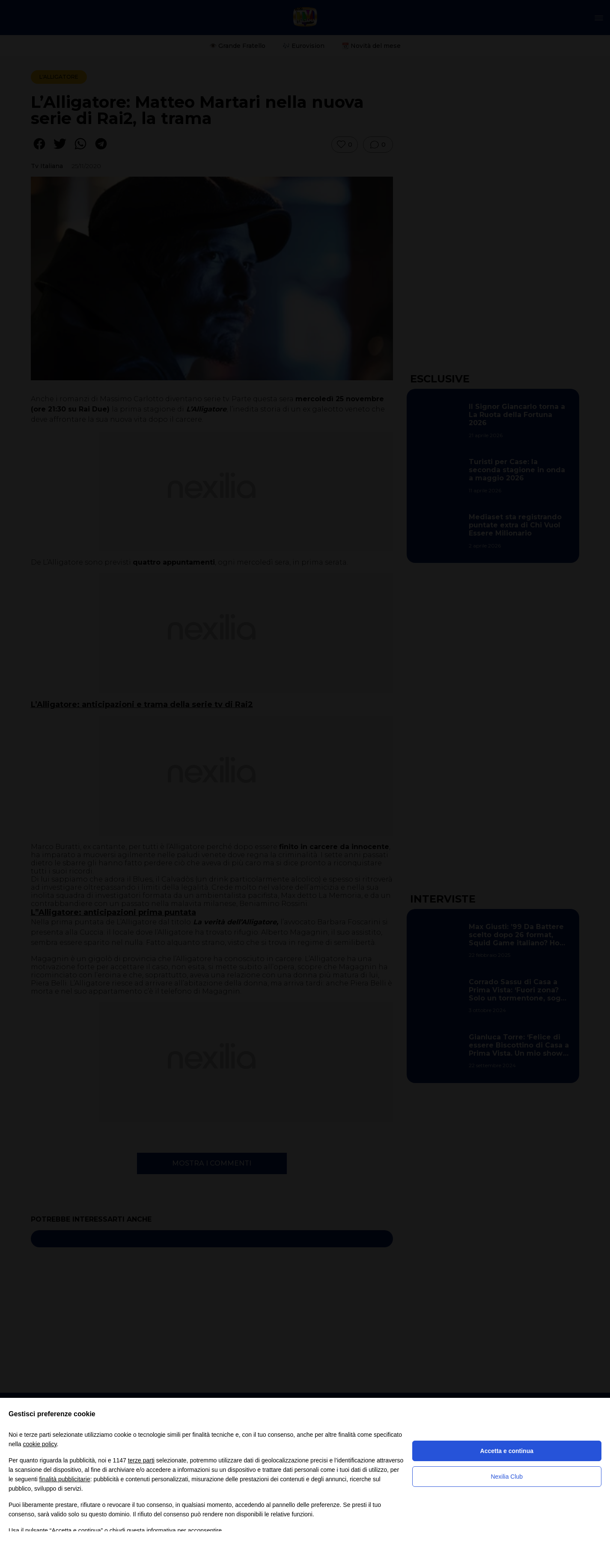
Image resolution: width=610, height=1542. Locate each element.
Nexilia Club (507, 1476)
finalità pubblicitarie (64, 1479)
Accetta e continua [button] (506, 1450)
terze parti (141, 1460)
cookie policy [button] (40, 1444)
